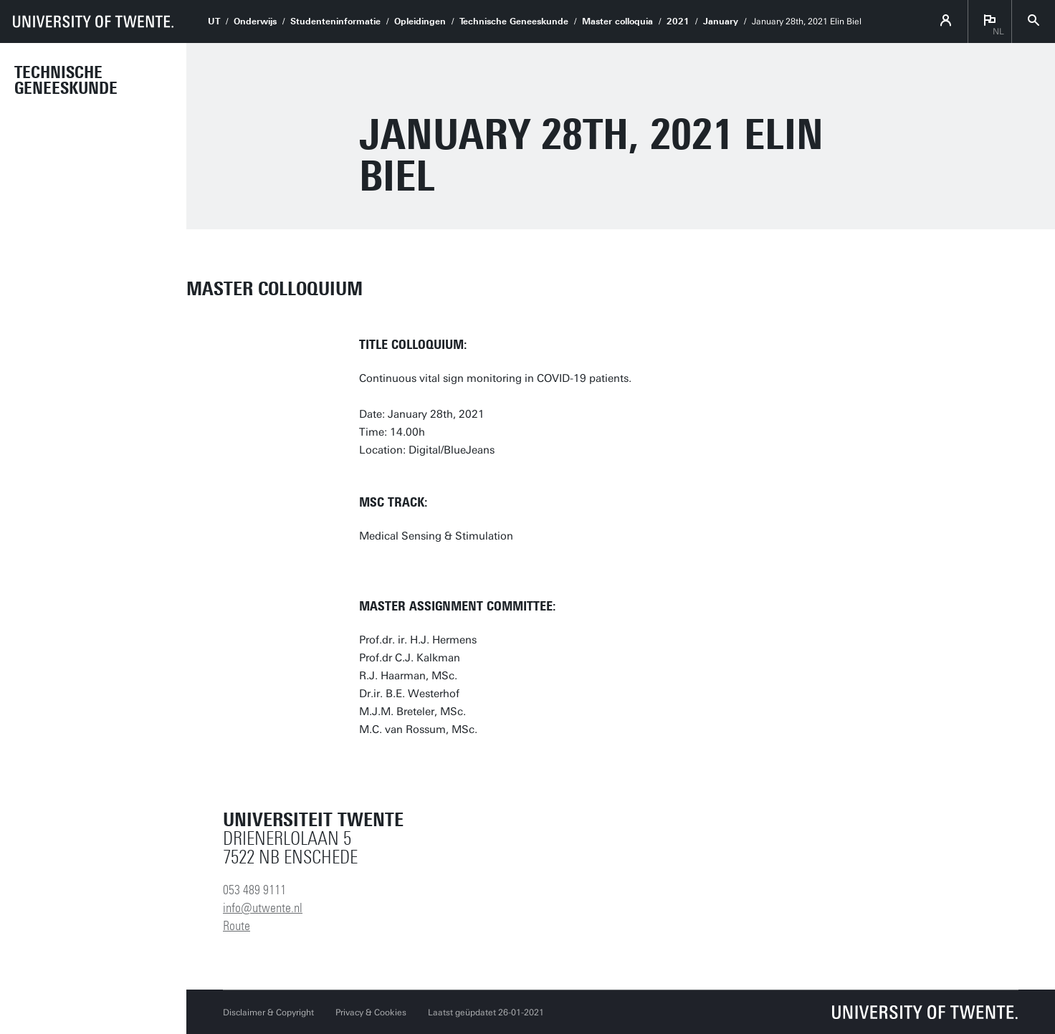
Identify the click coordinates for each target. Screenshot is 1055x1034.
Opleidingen (420, 21)
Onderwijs (255, 21)
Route (236, 926)
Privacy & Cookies (370, 1012)
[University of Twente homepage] (93, 21)
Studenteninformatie (335, 21)
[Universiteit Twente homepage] (925, 1012)
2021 (678, 21)
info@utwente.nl (262, 908)
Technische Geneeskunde (66, 80)
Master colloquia (617, 21)
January (720, 21)
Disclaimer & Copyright (268, 1012)
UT (214, 21)
